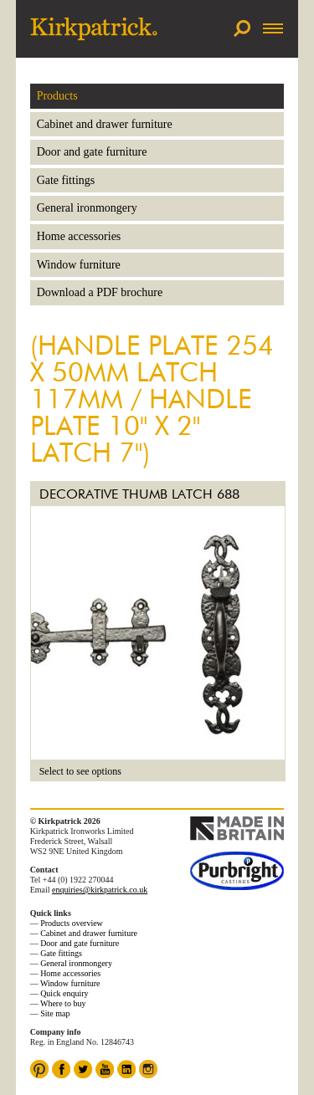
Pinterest (39, 1069)
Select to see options (80, 771)
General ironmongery (87, 208)
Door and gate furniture (92, 152)
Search (242, 28)
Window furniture (79, 264)
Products (57, 96)
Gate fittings (66, 180)
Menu (271, 29)
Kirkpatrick (93, 29)
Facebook (61, 1069)
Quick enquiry (64, 993)
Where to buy (62, 1003)
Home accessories (79, 236)
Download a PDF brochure (99, 292)
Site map (54, 1013)
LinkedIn (126, 1069)
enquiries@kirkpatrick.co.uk (99, 889)
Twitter (83, 1069)
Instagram (148, 1069)
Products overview (71, 923)
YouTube (104, 1069)
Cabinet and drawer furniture (104, 124)
